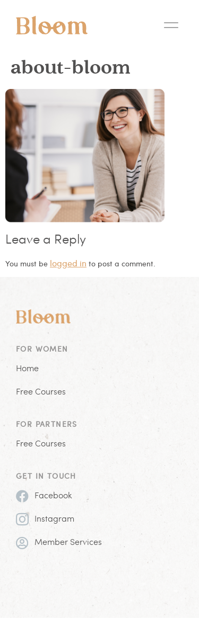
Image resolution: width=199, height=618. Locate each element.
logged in (68, 263)
